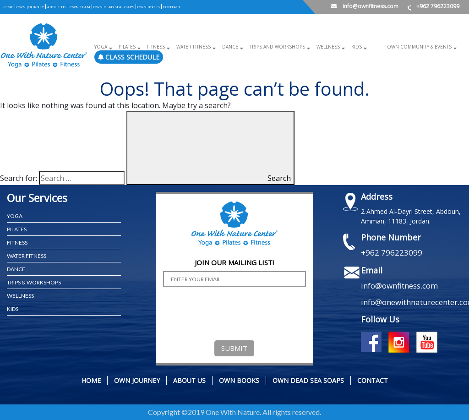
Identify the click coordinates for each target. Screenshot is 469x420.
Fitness (156, 47)
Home (7, 6)
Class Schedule (128, 57)
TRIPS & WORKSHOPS (34, 282)
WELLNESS (20, 295)
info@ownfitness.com (364, 6)
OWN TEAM (80, 6)
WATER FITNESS (26, 255)
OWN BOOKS (148, 6)
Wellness (328, 47)
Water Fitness (193, 47)
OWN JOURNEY (30, 6)
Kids (356, 47)
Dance (230, 47)
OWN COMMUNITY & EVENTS (419, 47)
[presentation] (232, 311)
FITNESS (17, 242)
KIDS (12, 308)
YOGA (14, 216)
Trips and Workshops (277, 47)
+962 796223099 (433, 6)
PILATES (17, 229)
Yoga (100, 47)
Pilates (127, 47)
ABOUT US (56, 6)
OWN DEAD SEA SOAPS (113, 6)
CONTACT (171, 6)
